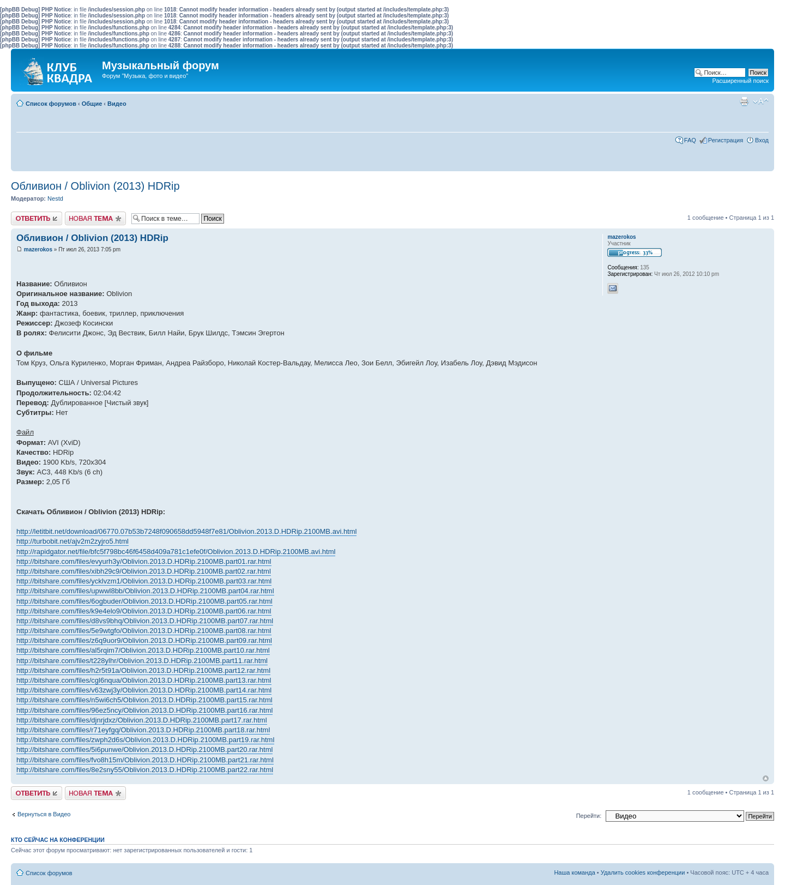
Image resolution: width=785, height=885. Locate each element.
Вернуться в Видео (43, 814)
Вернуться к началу (766, 778)
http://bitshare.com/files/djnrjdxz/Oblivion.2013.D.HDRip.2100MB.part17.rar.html (141, 720)
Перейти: (589, 815)
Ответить (36, 218)
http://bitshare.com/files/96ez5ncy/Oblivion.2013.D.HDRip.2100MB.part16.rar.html (144, 710)
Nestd (55, 198)
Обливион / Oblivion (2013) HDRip (95, 186)
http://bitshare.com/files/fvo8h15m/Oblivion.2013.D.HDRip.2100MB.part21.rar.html (145, 760)
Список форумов (51, 103)
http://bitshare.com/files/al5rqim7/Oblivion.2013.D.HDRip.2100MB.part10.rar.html (143, 650)
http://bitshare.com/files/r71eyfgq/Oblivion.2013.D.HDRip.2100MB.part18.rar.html (143, 730)
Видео (116, 103)
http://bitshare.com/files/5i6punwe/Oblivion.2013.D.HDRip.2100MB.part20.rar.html (144, 749)
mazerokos (38, 249)
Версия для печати (744, 101)
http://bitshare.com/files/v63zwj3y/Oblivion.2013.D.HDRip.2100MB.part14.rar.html (143, 690)
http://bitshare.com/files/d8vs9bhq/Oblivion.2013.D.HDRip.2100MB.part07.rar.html (144, 621)
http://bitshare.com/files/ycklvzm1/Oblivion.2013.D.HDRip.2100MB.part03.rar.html (143, 581)
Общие (92, 103)
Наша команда (574, 872)
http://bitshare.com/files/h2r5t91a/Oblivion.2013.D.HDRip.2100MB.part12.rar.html (143, 670)
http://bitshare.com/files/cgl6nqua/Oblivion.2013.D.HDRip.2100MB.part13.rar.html (143, 680)
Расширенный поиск (740, 80)
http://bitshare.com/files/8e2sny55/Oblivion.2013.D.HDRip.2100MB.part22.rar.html (144, 770)
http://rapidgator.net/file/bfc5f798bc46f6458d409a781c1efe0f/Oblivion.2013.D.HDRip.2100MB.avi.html (175, 551)
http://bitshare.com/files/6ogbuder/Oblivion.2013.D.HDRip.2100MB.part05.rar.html (144, 601)
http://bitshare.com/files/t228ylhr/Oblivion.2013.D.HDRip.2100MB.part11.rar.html (142, 661)
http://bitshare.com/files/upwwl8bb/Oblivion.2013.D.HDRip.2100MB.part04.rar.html (145, 591)
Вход (762, 140)
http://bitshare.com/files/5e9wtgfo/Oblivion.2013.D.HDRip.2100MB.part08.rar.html (143, 631)
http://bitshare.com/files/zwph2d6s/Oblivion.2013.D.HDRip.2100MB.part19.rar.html (145, 740)
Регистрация (725, 140)
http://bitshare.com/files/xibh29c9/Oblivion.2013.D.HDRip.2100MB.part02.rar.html (143, 571)
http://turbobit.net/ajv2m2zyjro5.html (72, 541)
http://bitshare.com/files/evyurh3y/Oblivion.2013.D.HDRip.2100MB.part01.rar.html (143, 561)
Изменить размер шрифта (761, 101)
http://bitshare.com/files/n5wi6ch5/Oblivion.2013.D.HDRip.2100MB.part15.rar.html (144, 700)
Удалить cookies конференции (643, 872)
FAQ (690, 140)
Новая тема (95, 218)
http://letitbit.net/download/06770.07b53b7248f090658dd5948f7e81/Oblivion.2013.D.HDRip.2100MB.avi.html (186, 531)
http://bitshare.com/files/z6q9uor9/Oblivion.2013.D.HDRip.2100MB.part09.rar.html (144, 640)
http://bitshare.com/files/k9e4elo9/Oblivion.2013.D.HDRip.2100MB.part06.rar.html (143, 611)
